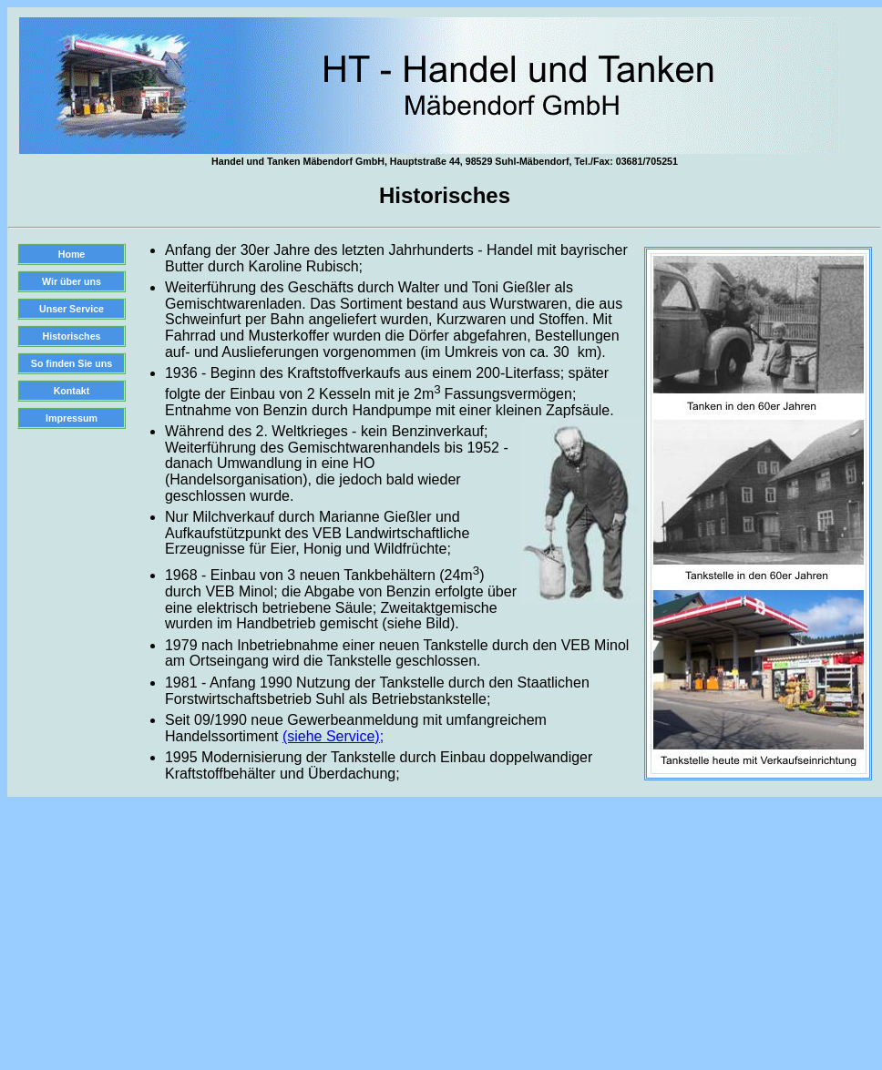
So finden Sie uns (71, 363)
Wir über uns (71, 281)
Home (72, 254)
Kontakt (72, 390)
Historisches (72, 336)
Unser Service (71, 308)
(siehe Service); (333, 736)
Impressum (71, 418)
